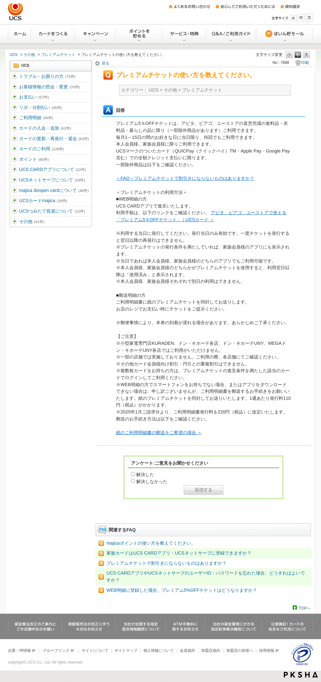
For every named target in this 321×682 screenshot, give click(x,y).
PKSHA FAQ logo (301, 675)
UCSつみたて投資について (52, 211)
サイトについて (95, 650)
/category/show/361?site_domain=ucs (14, 97)
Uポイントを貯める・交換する (139, 34)
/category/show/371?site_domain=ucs (14, 221)
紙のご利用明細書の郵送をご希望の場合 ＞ (159, 432)
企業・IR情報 (22, 650)
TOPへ (305, 608)
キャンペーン (95, 34)
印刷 (305, 62)
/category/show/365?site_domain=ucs (14, 138)
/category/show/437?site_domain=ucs (14, 211)
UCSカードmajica (43, 200)
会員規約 (187, 650)
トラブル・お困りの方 (47, 76)
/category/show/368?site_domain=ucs (14, 169)
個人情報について (158, 650)
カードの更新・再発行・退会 (54, 138)
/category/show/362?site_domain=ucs (14, 107)
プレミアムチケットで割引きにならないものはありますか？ (166, 563)
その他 (29, 54)
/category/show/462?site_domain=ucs (14, 200)
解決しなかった (151, 481)
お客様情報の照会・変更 (49, 86)
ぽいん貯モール (284, 34)
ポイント (34, 159)
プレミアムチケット (58, 54)
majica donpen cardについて (54, 190)
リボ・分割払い (40, 107)
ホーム (19, 34)
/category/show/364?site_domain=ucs (14, 128)
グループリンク (58, 650)
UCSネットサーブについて (52, 179)
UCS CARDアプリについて (52, 169)
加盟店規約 (210, 650)
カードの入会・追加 (45, 128)
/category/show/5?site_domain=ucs (14, 76)
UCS (13, 54)
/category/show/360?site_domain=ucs (14, 87)
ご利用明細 (36, 117)
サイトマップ (125, 650)
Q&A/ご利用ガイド (231, 34)
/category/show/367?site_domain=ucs (14, 159)
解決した (145, 474)
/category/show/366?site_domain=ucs (14, 149)
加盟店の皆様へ (239, 650)
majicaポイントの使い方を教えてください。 (150, 543)
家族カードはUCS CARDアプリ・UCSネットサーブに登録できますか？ (178, 553)
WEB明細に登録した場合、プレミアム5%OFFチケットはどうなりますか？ (181, 590)
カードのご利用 (41, 148)
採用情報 (269, 650)
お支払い (34, 96)
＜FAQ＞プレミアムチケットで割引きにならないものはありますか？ (185, 178)
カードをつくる (53, 34)
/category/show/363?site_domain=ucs (14, 117)
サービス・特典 (185, 34)
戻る (105, 63)
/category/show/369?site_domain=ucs (14, 180)
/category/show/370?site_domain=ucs (14, 190)
